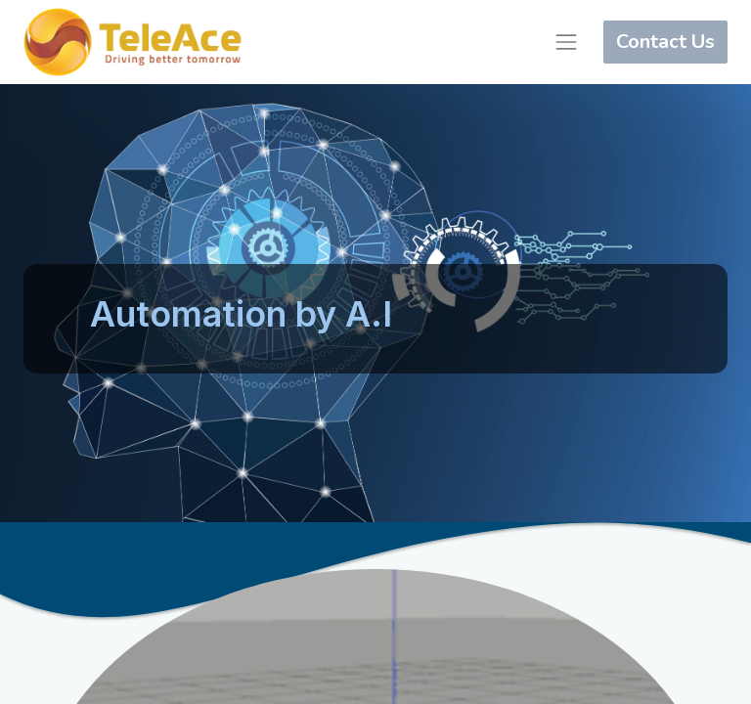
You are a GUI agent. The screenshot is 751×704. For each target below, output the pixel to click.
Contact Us (665, 41)
